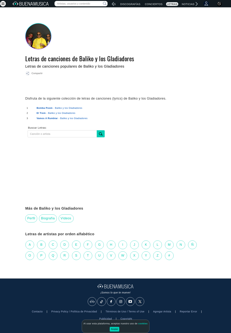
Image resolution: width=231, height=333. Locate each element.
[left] (113, 4)
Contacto (37, 311)
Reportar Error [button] (188, 311)
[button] (34, 73)
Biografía (48, 218)
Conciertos (154, 4)
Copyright (126, 318)
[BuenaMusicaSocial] (92, 301)
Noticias (188, 4)
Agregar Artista (162, 311)
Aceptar (114, 329)
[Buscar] (101, 133)
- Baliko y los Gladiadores (59, 108)
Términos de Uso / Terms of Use (125, 311)
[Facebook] (111, 301)
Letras (172, 4)
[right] (197, 4)
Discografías (130, 4)
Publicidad (105, 318)
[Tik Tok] (101, 301)
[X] (140, 301)
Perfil (31, 218)
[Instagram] (121, 301)
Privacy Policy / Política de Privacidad (74, 311)
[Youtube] (130, 301)
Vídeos (66, 218)
